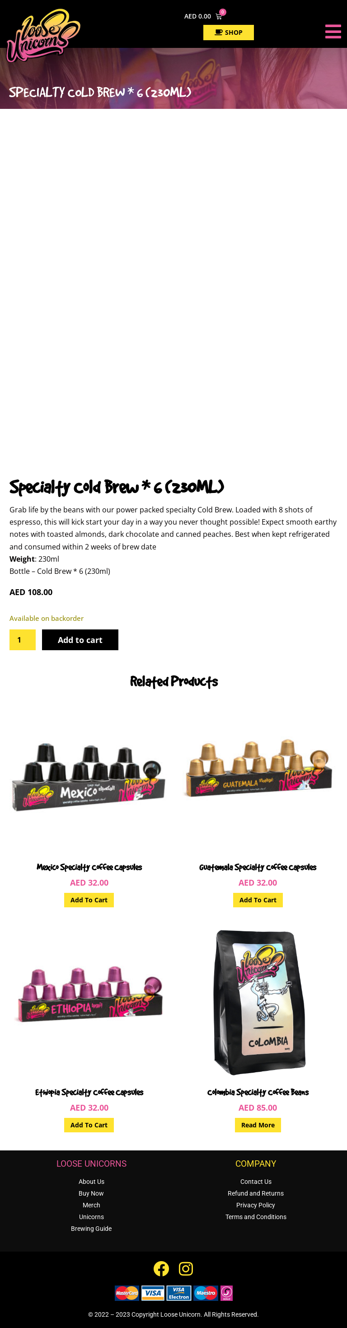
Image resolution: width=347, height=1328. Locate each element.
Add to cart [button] (89, 900)
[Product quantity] (22, 639)
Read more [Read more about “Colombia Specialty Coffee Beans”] (258, 1125)
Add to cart (80, 639)
